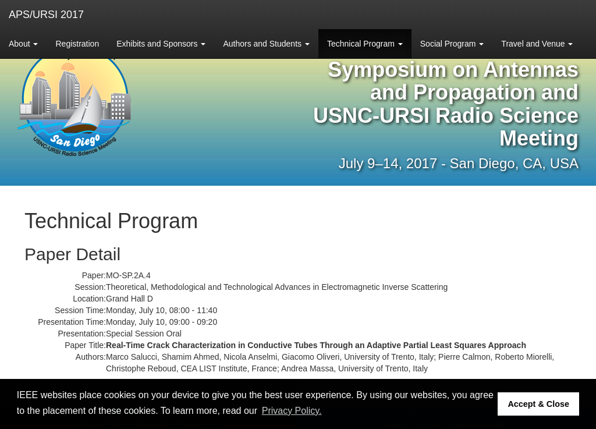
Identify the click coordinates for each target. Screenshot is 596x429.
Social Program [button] (452, 43)
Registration (77, 43)
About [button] (23, 43)
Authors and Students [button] (266, 43)
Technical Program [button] (365, 43)
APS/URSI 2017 (46, 14)
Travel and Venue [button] (537, 43)
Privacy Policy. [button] (292, 411)
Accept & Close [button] (538, 404)
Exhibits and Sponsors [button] (160, 43)
